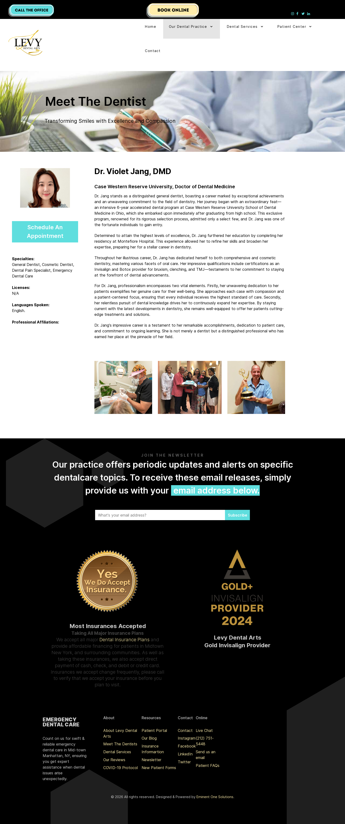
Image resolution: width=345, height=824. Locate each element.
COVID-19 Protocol (120, 767)
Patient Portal (154, 730)
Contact (185, 730)
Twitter (184, 761)
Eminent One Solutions (214, 797)
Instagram (187, 738)
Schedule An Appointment (45, 231)
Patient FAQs (207, 765)
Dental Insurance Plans (124, 639)
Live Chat (204, 730)
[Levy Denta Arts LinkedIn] (308, 13)
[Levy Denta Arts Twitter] (303, 13)
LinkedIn (185, 754)
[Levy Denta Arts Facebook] (298, 13)
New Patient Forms (159, 767)
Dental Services (117, 751)
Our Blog (149, 738)
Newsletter (151, 759)
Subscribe (237, 515)
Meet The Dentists (120, 744)
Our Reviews (114, 759)
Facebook (187, 746)
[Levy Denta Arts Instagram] (293, 13)
